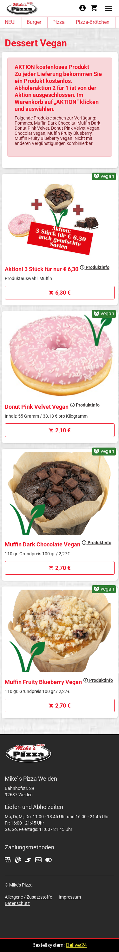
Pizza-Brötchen (92, 22)
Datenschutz (17, 903)
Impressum (70, 897)
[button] (108, 8)
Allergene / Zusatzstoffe (28, 897)
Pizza (58, 22)
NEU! (10, 22)
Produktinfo (94, 267)
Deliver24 (76, 945)
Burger (34, 22)
